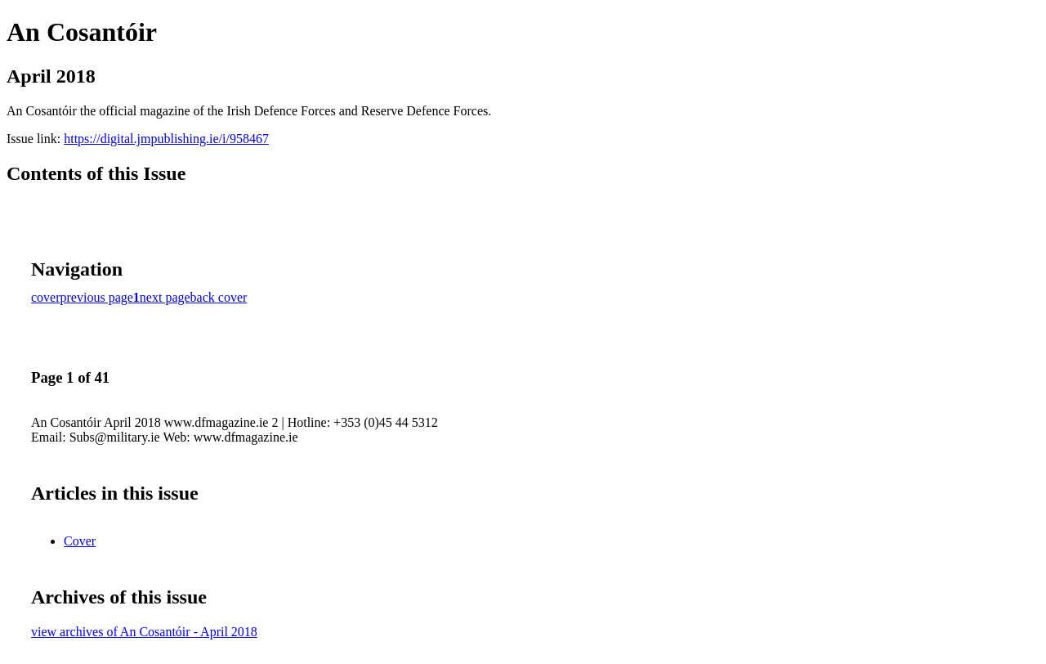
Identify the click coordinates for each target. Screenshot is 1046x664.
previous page (96, 297)
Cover (80, 541)
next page (165, 297)
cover (45, 297)
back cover (219, 297)
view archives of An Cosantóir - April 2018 (144, 632)
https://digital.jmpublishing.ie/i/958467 (166, 139)
